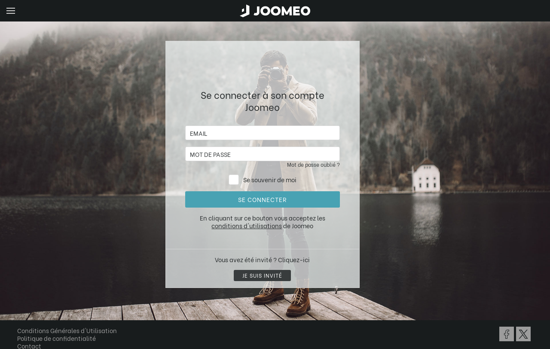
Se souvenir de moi (269, 179)
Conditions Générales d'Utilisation (67, 330)
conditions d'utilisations (246, 225)
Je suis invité (262, 275)
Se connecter (262, 199)
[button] (23, 305)
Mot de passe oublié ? (313, 164)
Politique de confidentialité (56, 338)
